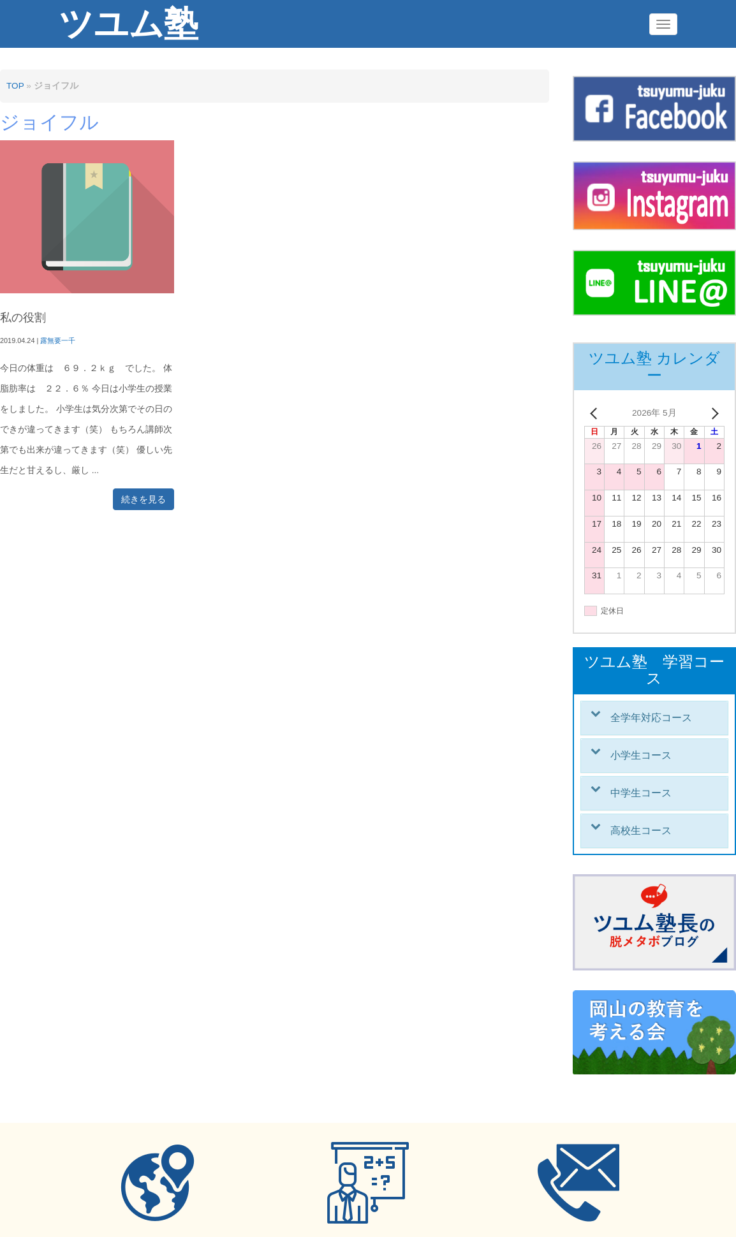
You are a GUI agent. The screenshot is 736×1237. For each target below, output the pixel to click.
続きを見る (143, 499)
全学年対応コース (651, 717)
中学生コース (641, 792)
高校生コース (641, 830)
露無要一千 (57, 340)
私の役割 (23, 317)
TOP (15, 86)
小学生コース (641, 755)
